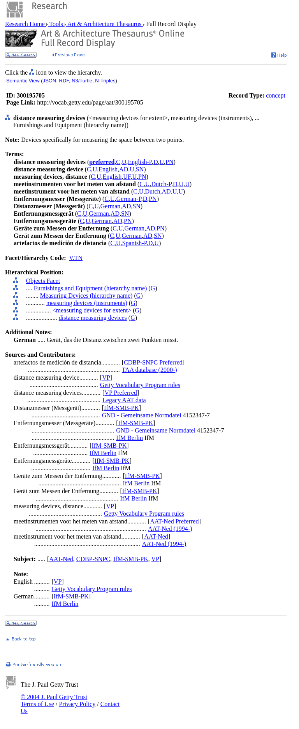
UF (126, 176)
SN (140, 169)
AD (123, 169)
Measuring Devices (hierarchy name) (86, 295)
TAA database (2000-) (149, 369)
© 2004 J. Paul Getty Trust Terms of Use (54, 700)
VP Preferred (120, 392)
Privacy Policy (77, 704)
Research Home (25, 24)
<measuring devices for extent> (92, 310)
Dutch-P (161, 184)
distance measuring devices (93, 317)
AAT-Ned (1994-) (170, 528)
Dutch (152, 191)
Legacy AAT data (124, 400)
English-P (140, 162)
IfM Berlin (129, 437)
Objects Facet (43, 280)
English (108, 169)
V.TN (76, 258)
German (110, 206)
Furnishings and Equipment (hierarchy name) (90, 288)
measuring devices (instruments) (86, 303)
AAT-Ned (156, 536)
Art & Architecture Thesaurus (104, 24)
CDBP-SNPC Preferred (153, 362)
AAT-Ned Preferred (174, 521)
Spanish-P (134, 243)
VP (106, 377)
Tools (56, 24)
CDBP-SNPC (93, 559)
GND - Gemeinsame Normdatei (141, 415)
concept (275, 95)
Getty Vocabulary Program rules (140, 385)
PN (169, 162)
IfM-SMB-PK (121, 408)
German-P (128, 198)
